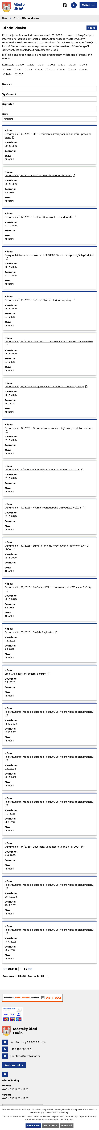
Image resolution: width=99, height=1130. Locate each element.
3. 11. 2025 (10, 682)
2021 (62, 69)
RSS (91, 27)
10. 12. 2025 (11, 599)
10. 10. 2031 (10, 777)
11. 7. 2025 (10, 813)
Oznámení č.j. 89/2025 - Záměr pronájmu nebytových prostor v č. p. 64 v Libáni (46, 547)
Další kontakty (14, 1065)
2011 (42, 64)
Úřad (15, 18)
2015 (84, 64)
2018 (29, 69)
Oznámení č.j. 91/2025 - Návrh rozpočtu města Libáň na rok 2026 (44, 469)
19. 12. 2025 (11, 267)
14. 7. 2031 (10, 822)
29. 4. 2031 (10, 905)
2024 (9, 74)
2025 (20, 74)
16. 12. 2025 (11, 395)
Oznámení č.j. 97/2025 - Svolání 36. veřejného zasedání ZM (40, 217)
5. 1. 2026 (10, 317)
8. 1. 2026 (10, 607)
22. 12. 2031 (11, 275)
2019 (40, 69)
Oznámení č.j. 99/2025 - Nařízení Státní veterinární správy (40, 175)
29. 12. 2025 (11, 145)
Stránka (13, 968)
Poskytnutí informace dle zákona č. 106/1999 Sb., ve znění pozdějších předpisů (49, 256)
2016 (8, 69)
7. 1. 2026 (10, 192)
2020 (51, 69)
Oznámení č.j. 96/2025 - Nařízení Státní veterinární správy (40, 300)
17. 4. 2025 (10, 941)
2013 (63, 64)
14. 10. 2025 (11, 723)
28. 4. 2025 (11, 896)
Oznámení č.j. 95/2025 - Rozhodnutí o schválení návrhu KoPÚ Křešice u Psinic (49, 343)
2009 (21, 64)
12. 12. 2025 (11, 440)
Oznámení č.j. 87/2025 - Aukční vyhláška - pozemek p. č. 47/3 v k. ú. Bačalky (48, 589)
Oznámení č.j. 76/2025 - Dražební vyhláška (31, 632)
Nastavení (66, 1125)
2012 (52, 64)
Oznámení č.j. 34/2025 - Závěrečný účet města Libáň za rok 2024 (44, 846)
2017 (18, 69)
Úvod (5, 18)
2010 (31, 64)
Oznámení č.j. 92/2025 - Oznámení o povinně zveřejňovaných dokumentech (48, 429)
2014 (73, 64)
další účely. (64, 1112)
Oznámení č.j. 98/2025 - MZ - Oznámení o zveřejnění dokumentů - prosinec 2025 (48, 135)
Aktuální (9, 159)
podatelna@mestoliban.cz (25, 1056)
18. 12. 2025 (11, 353)
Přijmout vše (33, 1125)
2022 (73, 69)
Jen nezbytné (50, 1125)
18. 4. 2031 (10, 950)
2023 (84, 69)
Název (6, 84)
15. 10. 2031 (10, 732)
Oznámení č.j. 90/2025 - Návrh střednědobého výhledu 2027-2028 (45, 507)
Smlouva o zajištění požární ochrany (27, 673)
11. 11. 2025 (10, 640)
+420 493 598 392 (20, 1049)
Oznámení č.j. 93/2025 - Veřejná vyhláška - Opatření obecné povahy (46, 386)
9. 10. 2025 (10, 768)
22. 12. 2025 (11, 184)
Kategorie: (8, 64)
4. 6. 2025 (10, 855)
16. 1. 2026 (10, 403)
